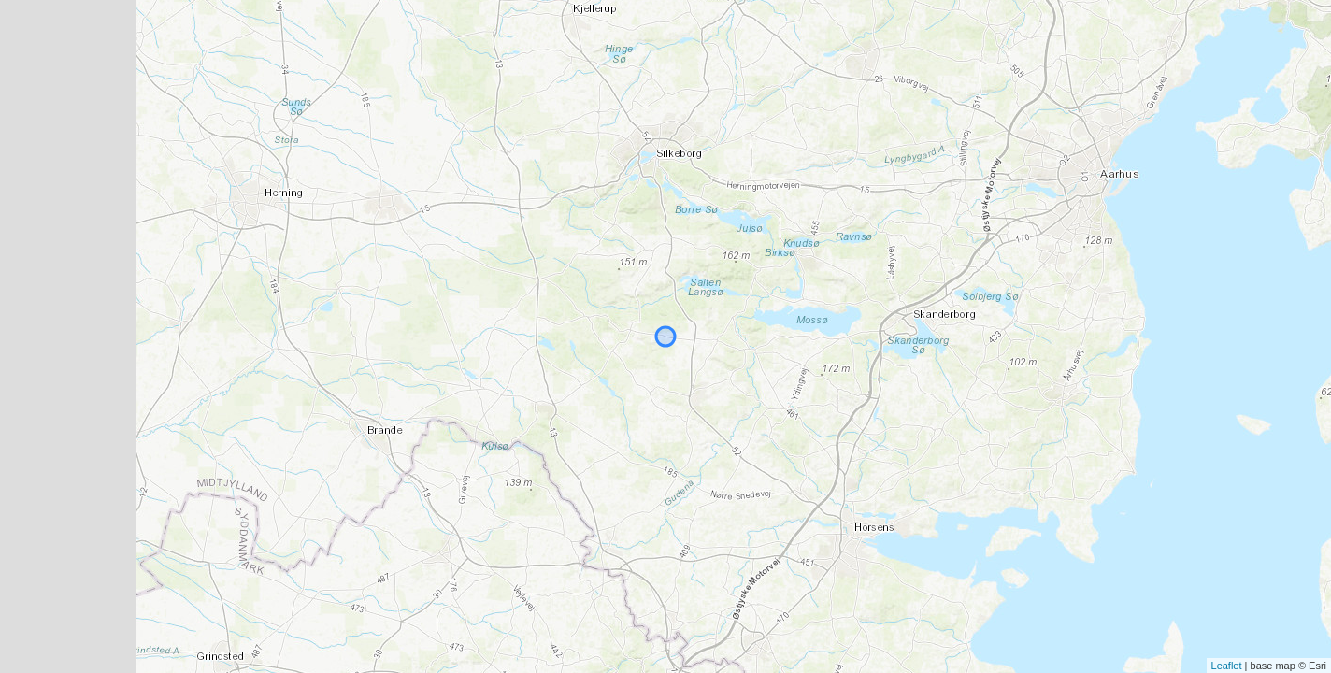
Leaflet (1226, 665)
